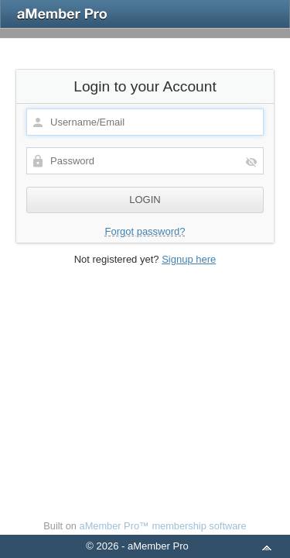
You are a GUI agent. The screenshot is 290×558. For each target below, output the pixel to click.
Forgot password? (144, 231)
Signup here (189, 259)
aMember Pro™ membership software (163, 526)
